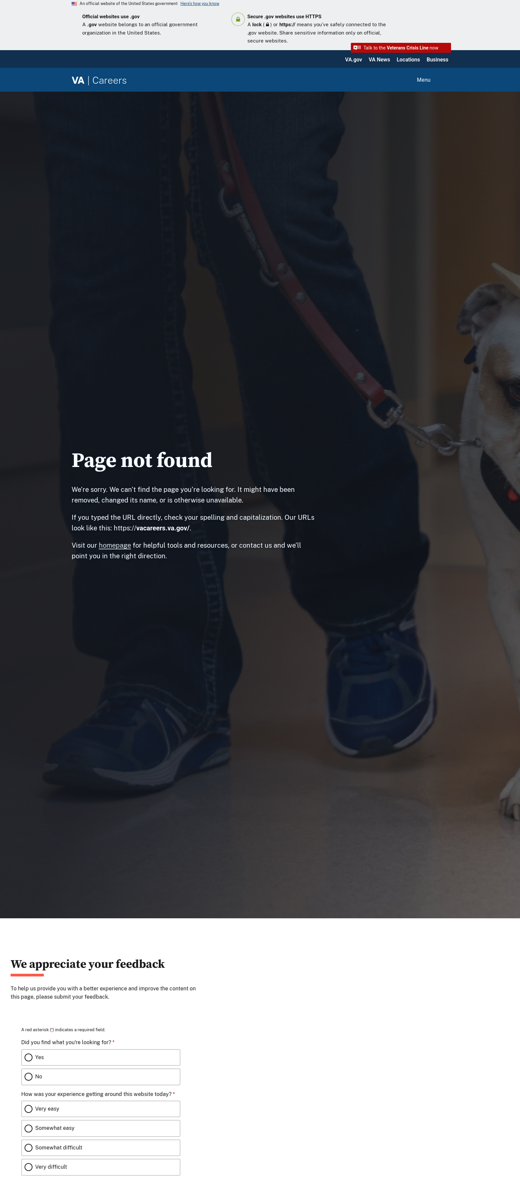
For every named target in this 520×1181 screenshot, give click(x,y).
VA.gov (353, 59)
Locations (408, 59)
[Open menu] (431, 80)
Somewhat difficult (58, 1147)
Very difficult (51, 1167)
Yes (39, 1057)
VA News (379, 59)
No (38, 1076)
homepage (115, 545)
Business (437, 59)
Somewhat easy (55, 1128)
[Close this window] (205, 948)
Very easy (47, 1109)
